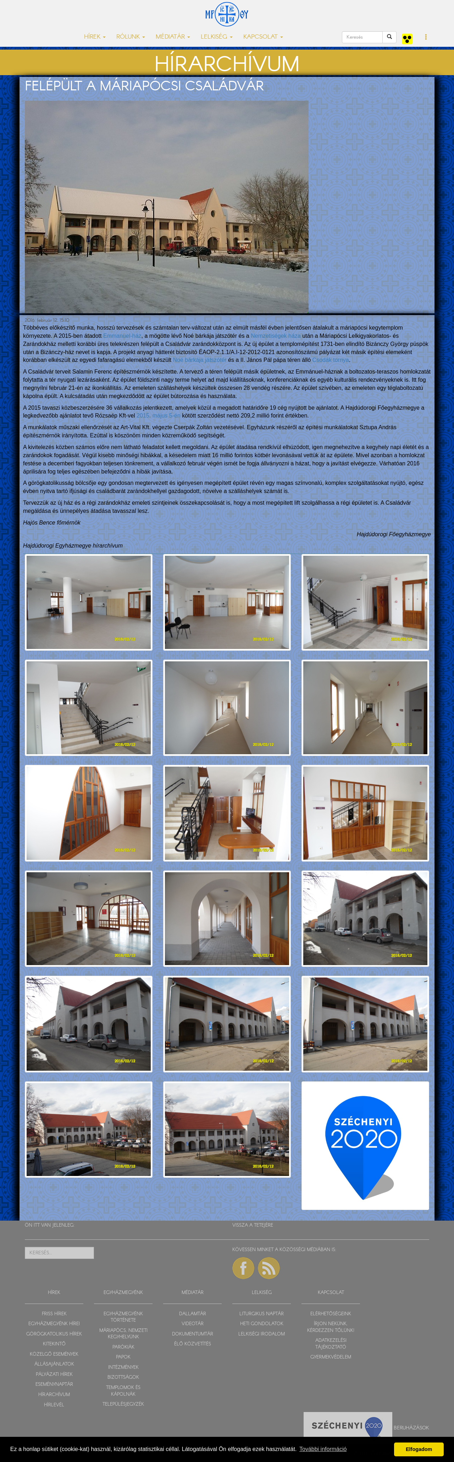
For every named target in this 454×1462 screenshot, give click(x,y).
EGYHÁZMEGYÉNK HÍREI (54, 1324)
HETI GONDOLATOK (261, 1324)
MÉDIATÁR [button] (173, 37)
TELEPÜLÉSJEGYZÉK (123, 1404)
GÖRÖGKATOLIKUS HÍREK (54, 1334)
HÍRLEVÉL (54, 1405)
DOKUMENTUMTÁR (192, 1334)
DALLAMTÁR (192, 1314)
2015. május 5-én (159, 416)
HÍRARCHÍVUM (54, 1394)
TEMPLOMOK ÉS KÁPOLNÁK (123, 1391)
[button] (426, 37)
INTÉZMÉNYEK (123, 1367)
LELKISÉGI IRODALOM (261, 1334)
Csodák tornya (330, 360)
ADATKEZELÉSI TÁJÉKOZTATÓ (331, 1344)
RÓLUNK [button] (130, 37)
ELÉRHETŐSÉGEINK (330, 1314)
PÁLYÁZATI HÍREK (54, 1374)
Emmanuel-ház (122, 336)
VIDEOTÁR (193, 1324)
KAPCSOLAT (331, 1292)
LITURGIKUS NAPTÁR (261, 1314)
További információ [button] (323, 1449)
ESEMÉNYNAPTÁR (54, 1384)
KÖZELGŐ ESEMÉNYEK (54, 1354)
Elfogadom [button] (419, 1449)
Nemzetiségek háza (276, 336)
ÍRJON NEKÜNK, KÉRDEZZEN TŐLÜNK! (330, 1327)
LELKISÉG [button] (217, 37)
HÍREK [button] (95, 37)
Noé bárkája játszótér (199, 360)
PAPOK (123, 1357)
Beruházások (411, 1428)
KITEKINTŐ (54, 1344)
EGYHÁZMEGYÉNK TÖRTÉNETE (123, 1317)
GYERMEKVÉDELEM (330, 1357)
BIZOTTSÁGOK (123, 1377)
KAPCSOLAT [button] (263, 37)
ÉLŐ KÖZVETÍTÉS (192, 1344)
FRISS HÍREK (54, 1314)
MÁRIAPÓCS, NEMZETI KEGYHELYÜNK (123, 1334)
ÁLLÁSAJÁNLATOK (54, 1364)
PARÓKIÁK (123, 1347)
